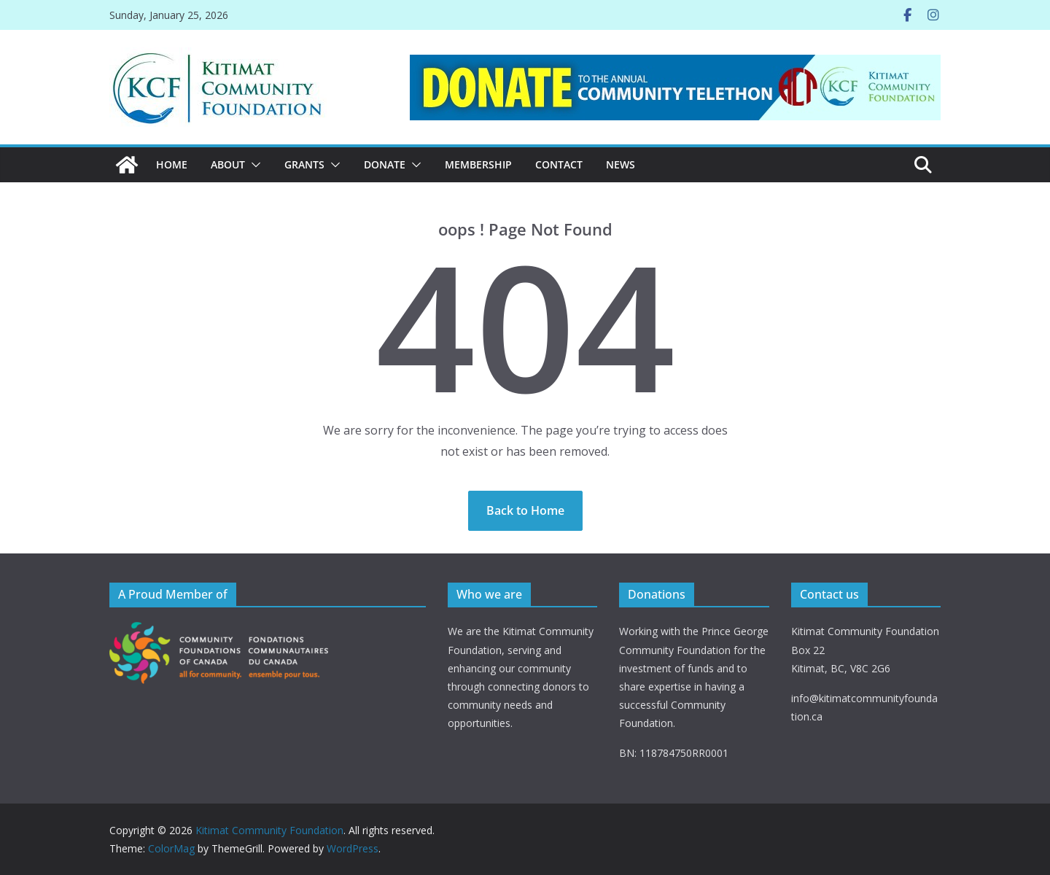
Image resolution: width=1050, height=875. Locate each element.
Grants (304, 164)
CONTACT (559, 164)
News (620, 164)
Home (171, 164)
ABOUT (228, 164)
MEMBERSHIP (478, 164)
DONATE (384, 164)
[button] (253, 165)
